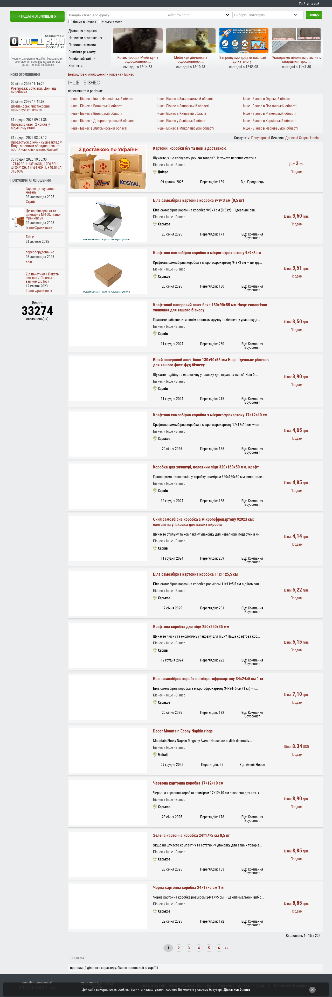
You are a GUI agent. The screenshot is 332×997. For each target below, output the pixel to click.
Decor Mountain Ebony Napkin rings (183, 731)
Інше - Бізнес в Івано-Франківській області (103, 99)
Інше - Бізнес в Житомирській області (99, 128)
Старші (304, 138)
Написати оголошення (85, 38)
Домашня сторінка (82, 31)
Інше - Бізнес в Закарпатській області (185, 99)
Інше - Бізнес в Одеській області (267, 99)
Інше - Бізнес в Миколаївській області (185, 128)
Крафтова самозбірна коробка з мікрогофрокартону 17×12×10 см (210, 414)
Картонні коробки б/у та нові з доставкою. (190, 148)
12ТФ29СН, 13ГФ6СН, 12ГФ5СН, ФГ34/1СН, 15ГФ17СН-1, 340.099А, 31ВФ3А (36, 167)
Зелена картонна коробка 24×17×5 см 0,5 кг (191, 835)
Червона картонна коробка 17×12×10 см (188, 783)
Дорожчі (291, 138)
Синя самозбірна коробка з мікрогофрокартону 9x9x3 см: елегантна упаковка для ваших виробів (203, 522)
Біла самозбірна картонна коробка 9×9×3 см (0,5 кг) (198, 200)
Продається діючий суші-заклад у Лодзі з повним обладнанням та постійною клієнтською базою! (36, 146)
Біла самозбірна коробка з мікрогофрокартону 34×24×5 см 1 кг (208, 678)
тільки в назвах (84, 22)
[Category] (270, 15)
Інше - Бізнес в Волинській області (96, 106)
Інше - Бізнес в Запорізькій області (183, 106)
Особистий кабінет (82, 59)
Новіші (315, 138)
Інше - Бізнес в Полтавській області (269, 106)
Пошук (313, 15)
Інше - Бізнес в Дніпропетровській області (102, 121)
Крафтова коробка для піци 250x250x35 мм (191, 626)
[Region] (202, 15)
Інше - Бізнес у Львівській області (182, 121)
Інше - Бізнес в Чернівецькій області (270, 128)
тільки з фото (112, 22)
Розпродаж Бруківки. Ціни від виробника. (33, 90)
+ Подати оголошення (37, 16)
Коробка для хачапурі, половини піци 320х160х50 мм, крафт (206, 467)
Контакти (75, 66)
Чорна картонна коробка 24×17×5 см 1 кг (189, 887)
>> (226, 948)
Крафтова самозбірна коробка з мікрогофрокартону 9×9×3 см (207, 252)
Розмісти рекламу (82, 52)
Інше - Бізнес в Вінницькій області (96, 113)
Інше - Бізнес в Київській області (181, 113)
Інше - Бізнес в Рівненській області (269, 113)
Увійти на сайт (310, 4)
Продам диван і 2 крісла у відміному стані (30, 126)
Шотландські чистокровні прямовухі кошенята (30, 108)
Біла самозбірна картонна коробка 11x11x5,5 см (195, 574)
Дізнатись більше (237, 989)
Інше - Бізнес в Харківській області (269, 121)
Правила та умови (82, 45)
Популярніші (260, 138)
